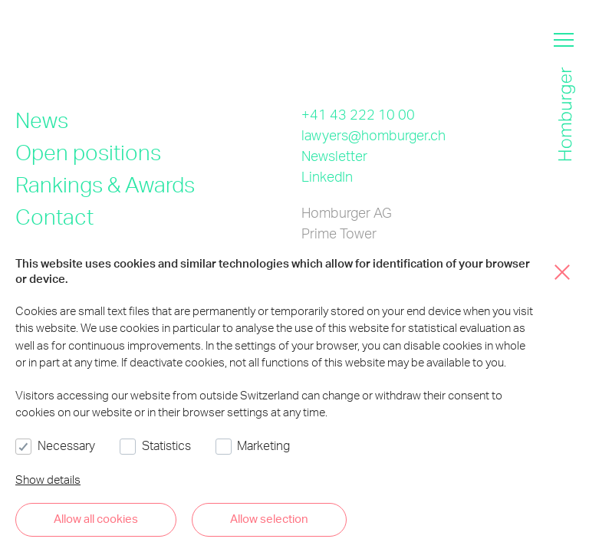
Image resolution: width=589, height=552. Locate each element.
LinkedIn (327, 176)
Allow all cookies (96, 518)
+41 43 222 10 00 (358, 114)
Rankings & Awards (105, 184)
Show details (48, 479)
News (41, 119)
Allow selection (269, 518)
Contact (54, 216)
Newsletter (334, 155)
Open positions (88, 152)
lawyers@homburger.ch (373, 134)
